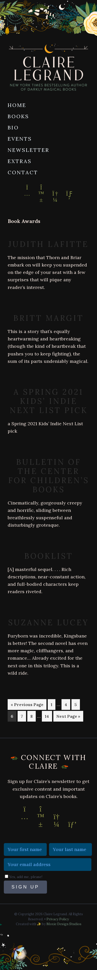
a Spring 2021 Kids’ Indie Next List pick (49, 401)
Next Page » (68, 717)
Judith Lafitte (48, 244)
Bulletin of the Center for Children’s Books (48, 475)
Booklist (48, 556)
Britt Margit (48, 318)
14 (48, 716)
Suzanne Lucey (48, 622)
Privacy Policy (57, 919)
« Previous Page (27, 705)
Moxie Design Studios (63, 924)
